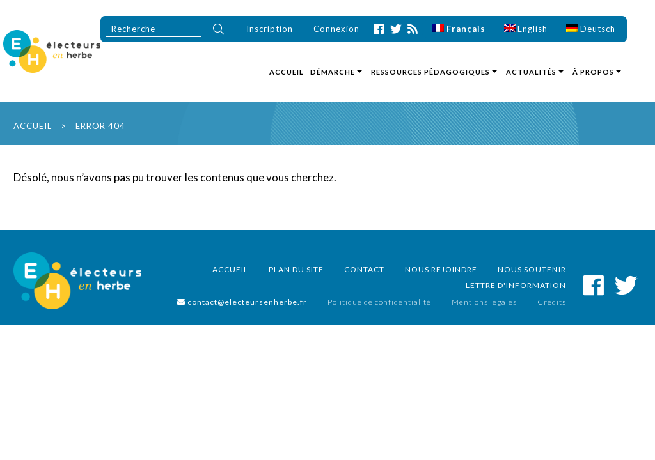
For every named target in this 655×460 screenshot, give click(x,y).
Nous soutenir (532, 269)
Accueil (286, 72)
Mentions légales (484, 302)
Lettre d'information (516, 285)
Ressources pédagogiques (430, 72)
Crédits (551, 302)
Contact (364, 269)
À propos (593, 72)
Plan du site (296, 269)
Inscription (269, 29)
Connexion (336, 29)
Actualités (531, 72)
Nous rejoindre (441, 269)
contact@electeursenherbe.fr (242, 302)
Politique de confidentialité (379, 302)
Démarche (332, 72)
